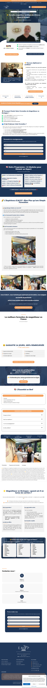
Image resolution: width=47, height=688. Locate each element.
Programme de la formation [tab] (14, 465)
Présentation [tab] (4, 465)
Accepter (26, 684)
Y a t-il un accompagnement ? (8, 423)
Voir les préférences (42, 684)
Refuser (34, 684)
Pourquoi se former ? (7, 415)
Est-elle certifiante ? (7, 427)
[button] (45, 676)
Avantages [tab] (24, 465)
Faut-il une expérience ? (7, 419)
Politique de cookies (33, 686)
